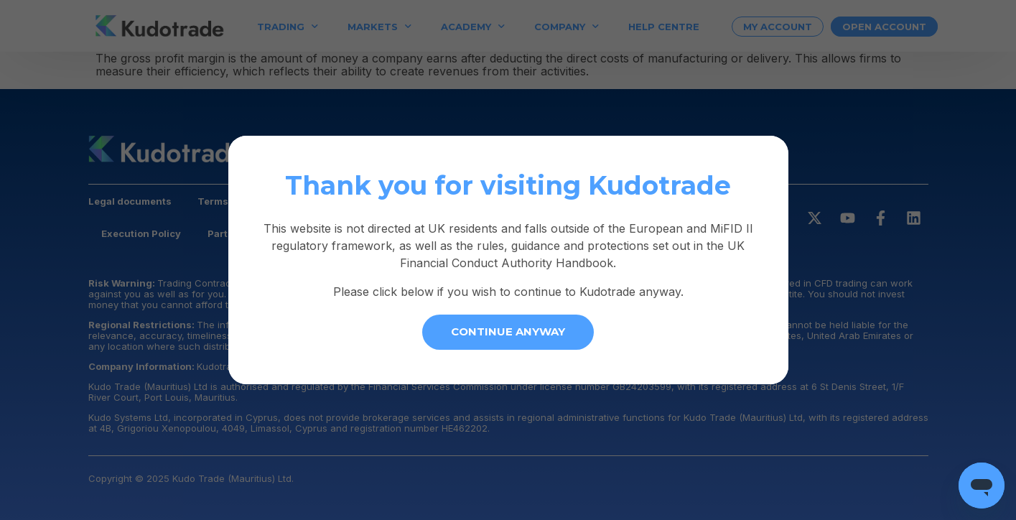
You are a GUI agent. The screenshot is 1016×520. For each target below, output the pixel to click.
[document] (508, 260)
